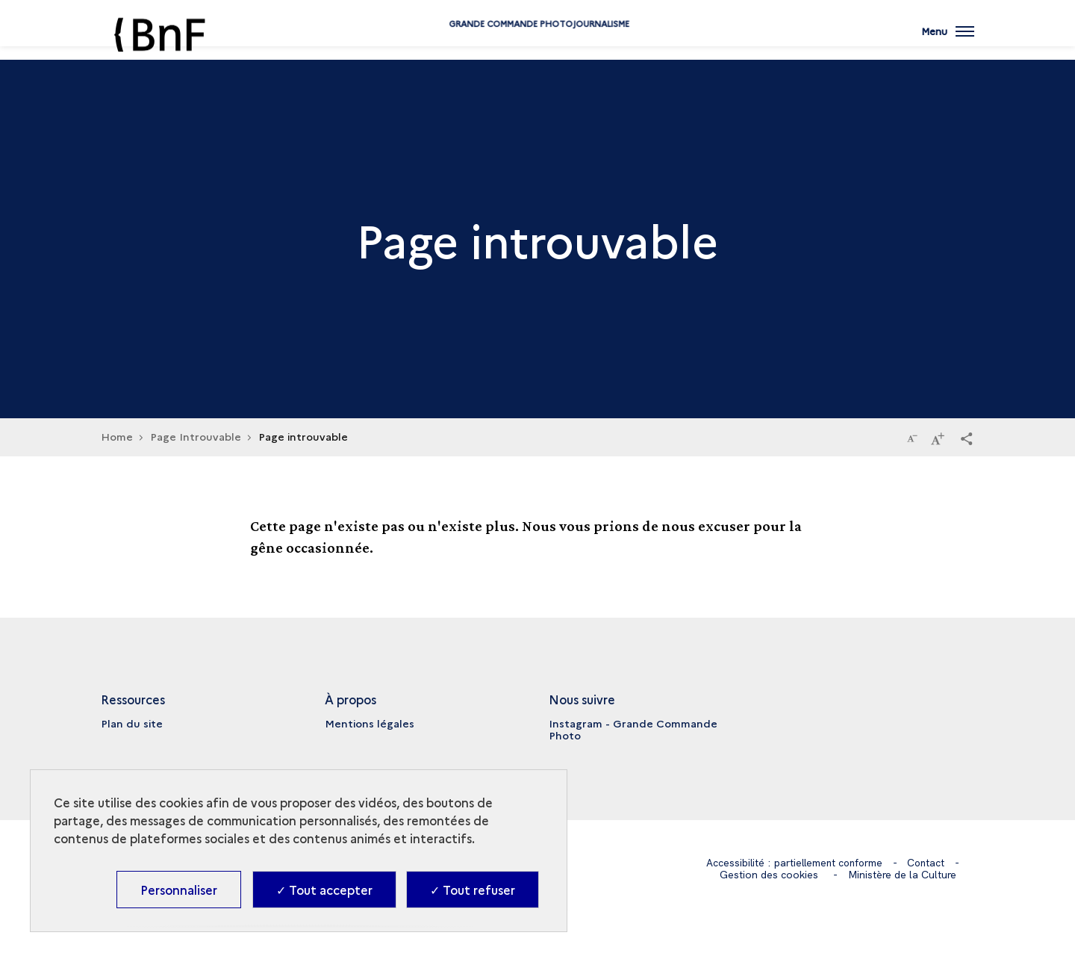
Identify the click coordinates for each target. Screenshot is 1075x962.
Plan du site (132, 723)
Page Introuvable (195, 436)
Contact (928, 862)
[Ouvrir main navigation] (947, 41)
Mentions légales (369, 723)
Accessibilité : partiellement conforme (793, 862)
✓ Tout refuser (472, 889)
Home (117, 436)
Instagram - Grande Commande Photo (633, 729)
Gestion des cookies (769, 874)
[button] (967, 438)
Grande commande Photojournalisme (537, 46)
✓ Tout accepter (324, 889)
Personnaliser (178, 889)
